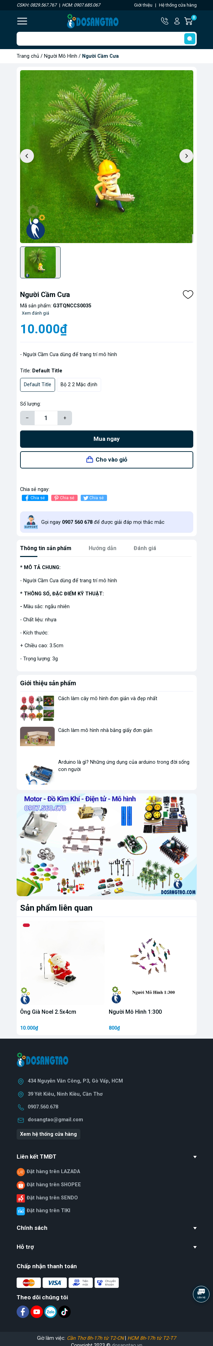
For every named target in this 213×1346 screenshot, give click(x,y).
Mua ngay (107, 438)
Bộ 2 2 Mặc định (79, 385)
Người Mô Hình (60, 56)
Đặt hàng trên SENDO (52, 1198)
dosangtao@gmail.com (55, 1120)
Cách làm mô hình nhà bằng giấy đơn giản (105, 730)
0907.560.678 (43, 1107)
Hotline (165, 21)
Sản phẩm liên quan (56, 908)
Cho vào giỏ (111, 459)
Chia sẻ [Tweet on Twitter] (93, 498)
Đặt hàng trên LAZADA (53, 1172)
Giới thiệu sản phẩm (48, 683)
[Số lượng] (46, 418)
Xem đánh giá (35, 313)
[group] (106, 156)
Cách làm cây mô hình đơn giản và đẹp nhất (107, 699)
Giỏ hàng (193, 21)
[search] (189, 38)
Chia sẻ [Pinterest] (63, 498)
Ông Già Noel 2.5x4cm (48, 1012)
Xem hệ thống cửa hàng (48, 1134)
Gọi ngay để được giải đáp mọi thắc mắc (103, 522)
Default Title (37, 385)
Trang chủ (28, 56)
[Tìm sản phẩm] (107, 39)
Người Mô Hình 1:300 (135, 1012)
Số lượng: (30, 404)
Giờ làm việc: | (106, 1338)
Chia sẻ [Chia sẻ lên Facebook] (34, 498)
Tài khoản (177, 21)
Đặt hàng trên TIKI (48, 1211)
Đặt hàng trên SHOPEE (54, 1185)
